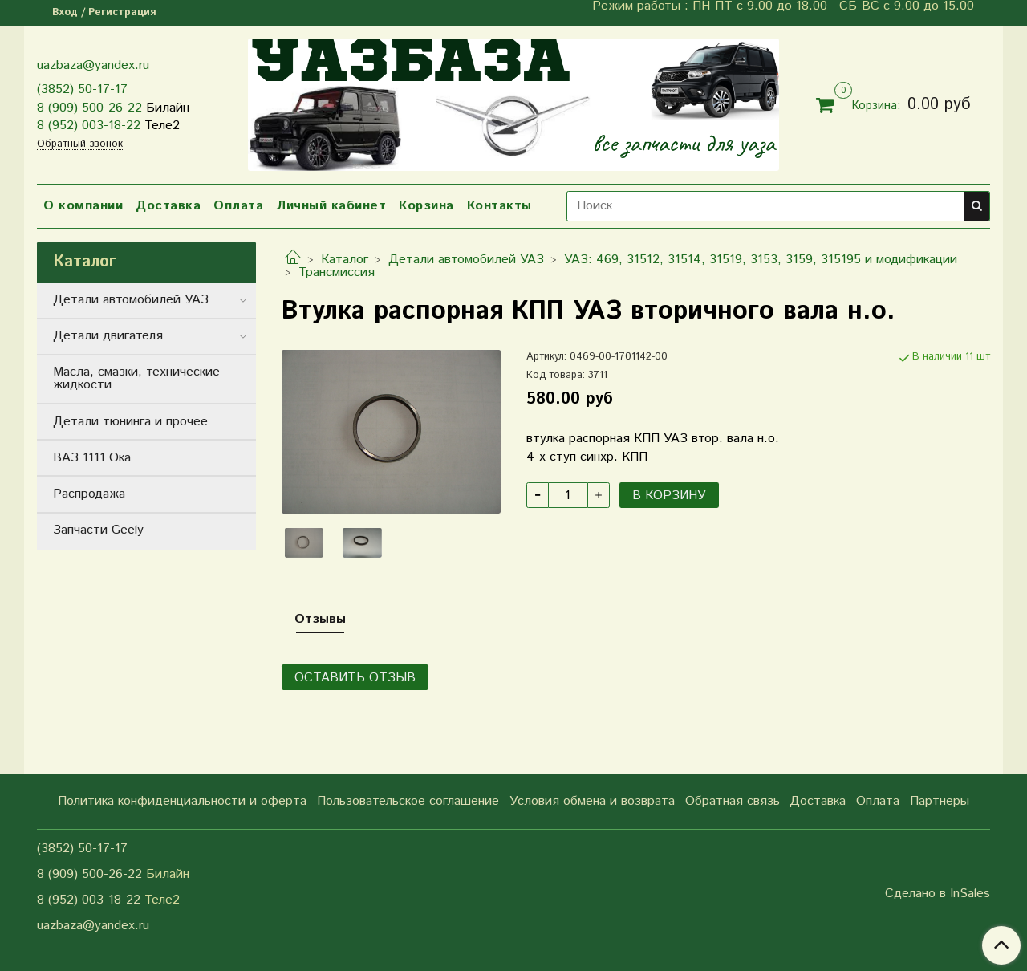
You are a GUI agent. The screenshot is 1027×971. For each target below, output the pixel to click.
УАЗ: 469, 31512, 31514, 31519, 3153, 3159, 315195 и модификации (760, 259)
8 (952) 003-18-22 (88, 125)
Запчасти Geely (98, 530)
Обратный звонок (80, 145)
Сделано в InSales (937, 894)
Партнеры (939, 801)
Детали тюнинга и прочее (130, 421)
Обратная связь (732, 801)
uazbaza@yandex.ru (93, 65)
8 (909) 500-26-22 (89, 108)
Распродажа (89, 494)
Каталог (344, 259)
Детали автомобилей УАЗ (466, 259)
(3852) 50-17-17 (82, 89)
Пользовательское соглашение (408, 801)
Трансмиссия (336, 272)
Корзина (426, 206)
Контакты (499, 206)
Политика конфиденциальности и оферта (182, 801)
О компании (83, 206)
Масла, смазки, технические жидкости (136, 378)
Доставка (168, 206)
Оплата (238, 206)
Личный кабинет (331, 206)
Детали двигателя (108, 336)
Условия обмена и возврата (592, 801)
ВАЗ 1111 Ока (92, 458)
